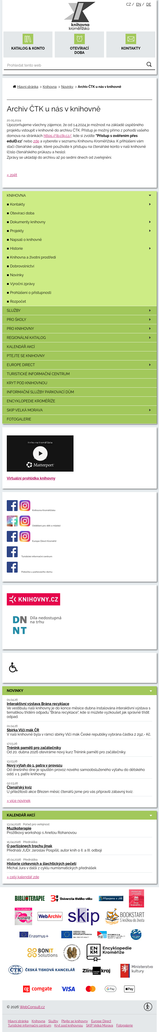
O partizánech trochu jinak (29, 846)
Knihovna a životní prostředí (33, 257)
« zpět (12, 175)
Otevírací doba (22, 213)
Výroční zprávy (22, 284)
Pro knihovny (79, 328)
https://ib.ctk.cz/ (57, 136)
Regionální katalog (79, 337)
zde (36, 141)
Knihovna (80, 195)
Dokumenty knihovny (81, 222)
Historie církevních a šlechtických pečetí (41, 864)
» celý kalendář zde (23, 877)
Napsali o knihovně (26, 240)
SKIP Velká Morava (79, 410)
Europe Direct (79, 364)
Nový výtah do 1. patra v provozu (34, 765)
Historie (81, 248)
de (148, 4)
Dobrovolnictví (22, 266)
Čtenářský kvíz (19, 787)
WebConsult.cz (32, 1007)
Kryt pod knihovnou (27, 383)
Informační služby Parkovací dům (40, 392)
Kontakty (81, 204)
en (138, 4)
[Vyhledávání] (79, 65)
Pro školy (79, 319)
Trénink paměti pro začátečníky (34, 748)
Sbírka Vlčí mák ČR (23, 730)
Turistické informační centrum (38, 374)
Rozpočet (18, 301)
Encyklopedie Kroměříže (31, 401)
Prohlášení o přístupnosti (30, 292)
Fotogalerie (19, 419)
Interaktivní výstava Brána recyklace (38, 704)
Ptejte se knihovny (26, 356)
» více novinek (19, 801)
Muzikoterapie (19, 828)
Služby (79, 310)
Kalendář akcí (21, 347)
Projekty (81, 230)
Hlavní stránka (27, 87)
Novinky (17, 275)
